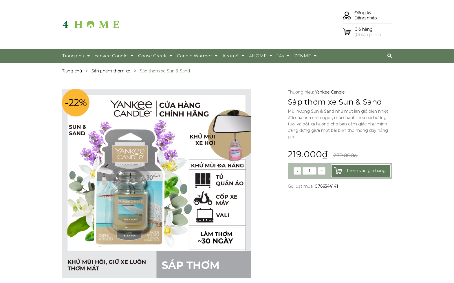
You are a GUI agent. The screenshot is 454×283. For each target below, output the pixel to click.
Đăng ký (362, 12)
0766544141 (326, 186)
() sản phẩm (373, 32)
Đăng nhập (365, 18)
